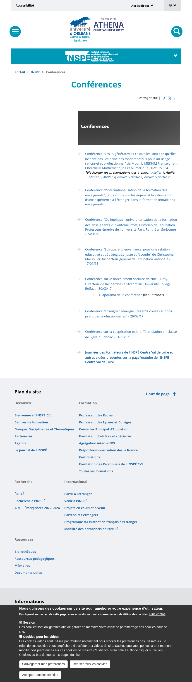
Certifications (89, 457)
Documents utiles (28, 572)
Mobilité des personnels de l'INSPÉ (91, 529)
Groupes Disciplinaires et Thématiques (44, 429)
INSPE (35, 72)
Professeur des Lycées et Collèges (105, 422)
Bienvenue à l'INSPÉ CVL (33, 415)
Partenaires (23, 436)
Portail (19, 72)
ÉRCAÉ (19, 494)
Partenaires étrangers (81, 515)
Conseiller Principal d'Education (103, 429)
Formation (88, 403)
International (75, 481)
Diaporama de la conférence (120, 295)
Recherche (23, 481)
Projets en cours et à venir (84, 508)
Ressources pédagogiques (34, 558)
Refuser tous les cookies (90, 664)
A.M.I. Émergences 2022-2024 (37, 508)
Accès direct (140, 6)
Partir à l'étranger (78, 494)
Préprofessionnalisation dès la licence (108, 450)
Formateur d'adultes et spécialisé (105, 436)
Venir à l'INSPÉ (75, 501)
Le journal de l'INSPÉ (30, 450)
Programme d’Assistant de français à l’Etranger (100, 522)
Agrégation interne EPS (97, 443)
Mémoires (22, 565)
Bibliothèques (25, 551)
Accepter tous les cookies (40, 675)
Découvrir (22, 403)
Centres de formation (31, 422)
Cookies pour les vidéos (41, 636)
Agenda (20, 443)
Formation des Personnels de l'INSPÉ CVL (111, 464)
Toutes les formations (96, 471)
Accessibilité (25, 5)
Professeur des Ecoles (96, 415)
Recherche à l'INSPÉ (29, 501)
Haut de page (158, 393)
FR (172, 5)
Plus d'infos (157, 614)
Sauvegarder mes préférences (43, 664)
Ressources (23, 539)
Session (29, 622)
